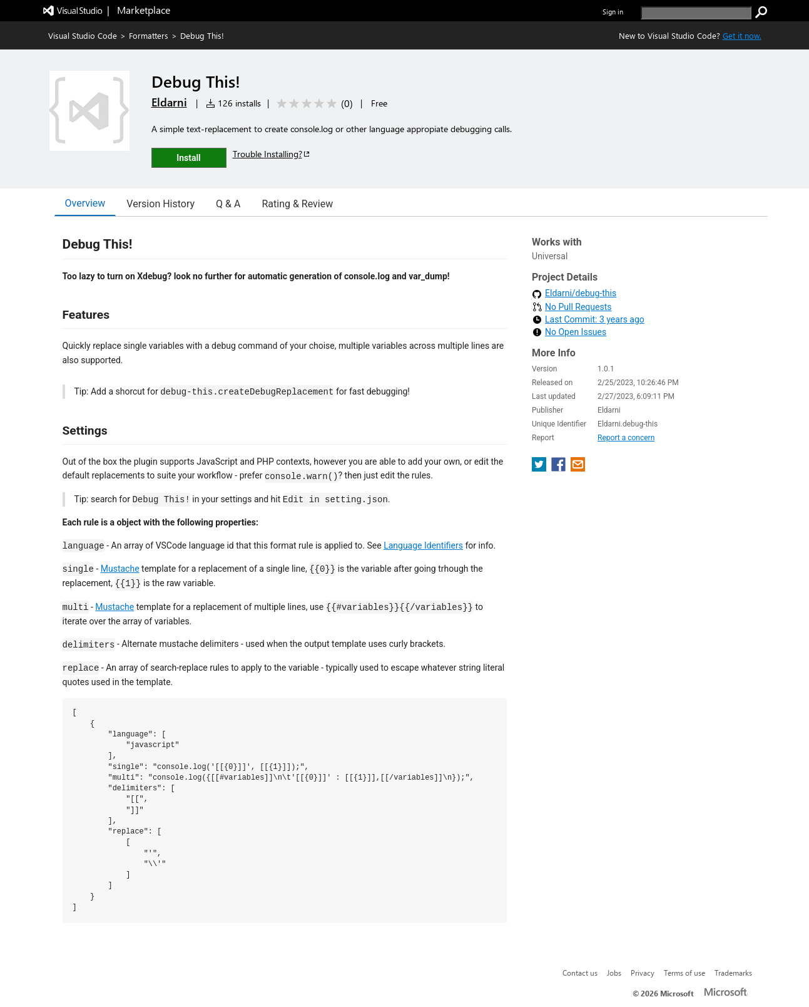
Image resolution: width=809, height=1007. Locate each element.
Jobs (614, 973)
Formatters (148, 35)
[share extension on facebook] (559, 468)
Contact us (580, 973)
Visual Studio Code (82, 35)
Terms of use (684, 973)
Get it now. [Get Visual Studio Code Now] (742, 35)
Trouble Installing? (272, 154)
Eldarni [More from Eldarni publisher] (169, 102)
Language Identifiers (423, 545)
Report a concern (626, 437)
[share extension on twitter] (540, 468)
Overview (85, 203)
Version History (160, 204)
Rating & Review (297, 204)
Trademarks (733, 973)
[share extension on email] (577, 468)
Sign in (613, 11)
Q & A (228, 204)
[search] (696, 12)
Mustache (120, 569)
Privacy (642, 973)
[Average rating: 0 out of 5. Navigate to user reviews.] (312, 103)
